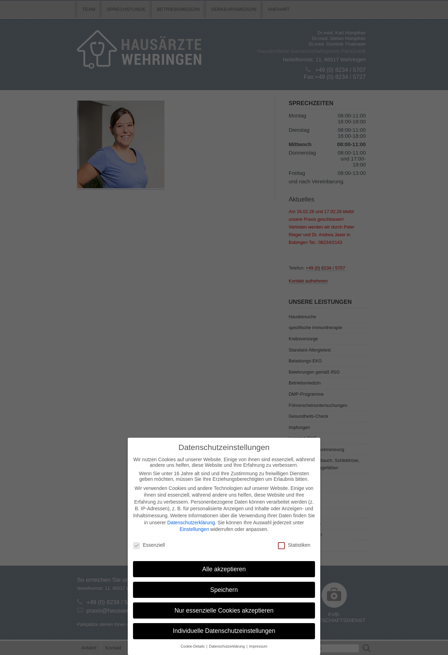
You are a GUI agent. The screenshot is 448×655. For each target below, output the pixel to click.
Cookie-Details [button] (193, 646)
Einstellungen (194, 529)
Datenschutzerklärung (191, 522)
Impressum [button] (258, 646)
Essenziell (149, 545)
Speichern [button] (224, 589)
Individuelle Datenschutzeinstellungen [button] (224, 630)
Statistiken (294, 545)
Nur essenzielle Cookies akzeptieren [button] (223, 610)
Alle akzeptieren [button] (224, 569)
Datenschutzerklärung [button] (227, 646)
